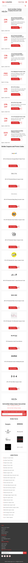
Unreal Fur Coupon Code (8, 502)
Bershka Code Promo (8, 467)
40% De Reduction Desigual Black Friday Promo (14, 159)
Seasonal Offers (5, 541)
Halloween (3, 548)
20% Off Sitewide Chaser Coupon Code (14, 240)
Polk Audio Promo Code (8, 514)
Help (2, 525)
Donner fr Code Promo (8, 457)
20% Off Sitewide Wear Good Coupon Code (14, 300)
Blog (2, 540)
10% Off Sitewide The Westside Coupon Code (14, 321)
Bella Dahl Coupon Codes (8, 509)
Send (24, 414)
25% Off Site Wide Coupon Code (14, 381)
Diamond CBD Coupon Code (9, 477)
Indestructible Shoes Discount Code (11, 475)
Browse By (3, 535)
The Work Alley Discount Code (9, 485)
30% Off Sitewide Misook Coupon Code (14, 179)
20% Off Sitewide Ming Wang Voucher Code (14, 199)
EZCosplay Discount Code (8, 480)
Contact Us (3, 529)
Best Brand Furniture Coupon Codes (11, 507)
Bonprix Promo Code (7, 465)
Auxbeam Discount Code (8, 470)
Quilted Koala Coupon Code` (9, 505)
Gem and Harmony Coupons (9, 487)
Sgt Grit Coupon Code (8, 497)
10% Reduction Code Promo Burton (14, 341)
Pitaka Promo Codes (7, 462)
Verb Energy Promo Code (8, 512)
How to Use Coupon (5, 527)
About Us (3, 530)
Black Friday (21, 2)
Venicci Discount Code (8, 482)
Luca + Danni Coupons (8, 517)
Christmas (3, 546)
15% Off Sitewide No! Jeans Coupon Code (14, 260)
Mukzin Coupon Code (7, 472)
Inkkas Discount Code (8, 500)
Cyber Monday (4, 543)
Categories (3, 537)
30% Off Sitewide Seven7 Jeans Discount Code (14, 280)
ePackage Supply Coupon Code (9, 495)
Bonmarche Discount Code (9, 490)
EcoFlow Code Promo (8, 460)
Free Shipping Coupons (5, 538)
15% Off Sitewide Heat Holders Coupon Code (14, 219)
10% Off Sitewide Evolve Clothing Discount (14, 361)
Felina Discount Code (7, 492)
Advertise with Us (4, 532)
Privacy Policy (4, 533)
